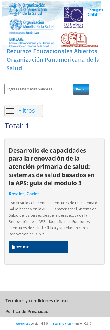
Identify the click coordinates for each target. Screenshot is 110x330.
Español (93, 5)
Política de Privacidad (26, 311)
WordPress (23, 323)
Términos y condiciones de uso (36, 300)
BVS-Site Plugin (62, 323)
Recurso (20, 246)
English (93, 14)
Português (95, 10)
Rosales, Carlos (24, 194)
